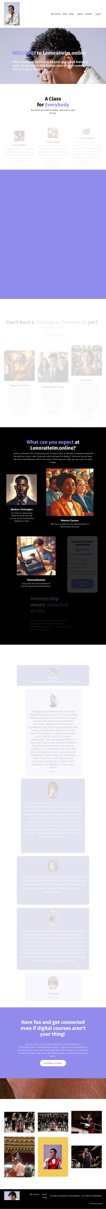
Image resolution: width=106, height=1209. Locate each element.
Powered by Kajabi (95, 1204)
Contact (88, 14)
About (80, 14)
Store (65, 14)
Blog (71, 14)
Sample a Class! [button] (53, 1063)
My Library (55, 14)
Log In (98, 14)
